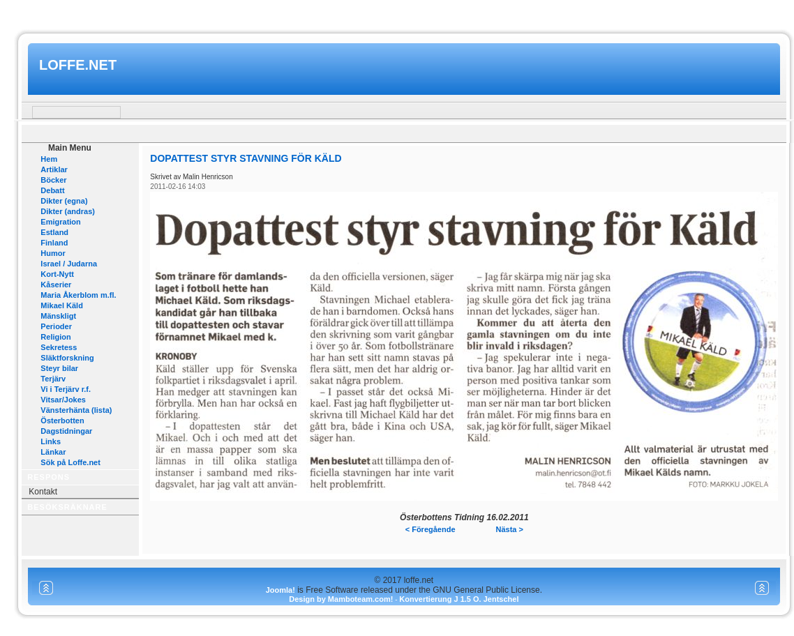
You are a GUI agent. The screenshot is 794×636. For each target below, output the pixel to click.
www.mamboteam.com (397, 13)
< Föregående (430, 529)
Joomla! (280, 590)
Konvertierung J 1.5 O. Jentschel (458, 599)
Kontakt (43, 492)
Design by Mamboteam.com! (341, 599)
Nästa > (509, 529)
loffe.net (78, 65)
